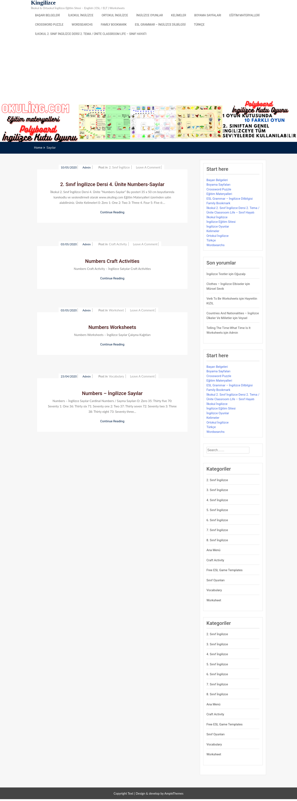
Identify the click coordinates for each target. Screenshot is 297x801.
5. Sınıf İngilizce (217, 510)
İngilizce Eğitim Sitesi (221, 222)
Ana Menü (213, 550)
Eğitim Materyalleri (244, 15)
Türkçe (199, 24)
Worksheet (116, 310)
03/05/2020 (69, 244)
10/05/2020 (69, 167)
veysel (243, 318)
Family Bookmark (114, 24)
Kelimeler (178, 15)
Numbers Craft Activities (112, 261)
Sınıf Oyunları (215, 580)
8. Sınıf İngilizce (217, 540)
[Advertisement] (148, 69)
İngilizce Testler (217, 274)
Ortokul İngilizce (115, 15)
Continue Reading (112, 212)
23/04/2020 (69, 376)
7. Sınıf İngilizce (217, 530)
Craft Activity (118, 244)
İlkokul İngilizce (80, 15)
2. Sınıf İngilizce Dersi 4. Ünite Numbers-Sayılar (112, 184)
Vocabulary (116, 376)
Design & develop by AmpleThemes (159, 793)
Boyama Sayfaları (207, 15)
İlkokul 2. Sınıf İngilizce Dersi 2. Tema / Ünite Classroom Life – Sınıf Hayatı (90, 34)
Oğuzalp (240, 274)
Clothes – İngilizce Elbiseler (225, 284)
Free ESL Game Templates (224, 570)
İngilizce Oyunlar (149, 15)
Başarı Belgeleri (47, 15)
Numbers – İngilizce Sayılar (112, 393)
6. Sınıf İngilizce (217, 520)
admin (86, 167)
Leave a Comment (148, 167)
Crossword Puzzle (49, 24)
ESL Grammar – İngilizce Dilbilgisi (160, 24)
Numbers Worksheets (112, 327)
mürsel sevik (215, 289)
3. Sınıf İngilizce (217, 490)
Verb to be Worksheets (222, 298)
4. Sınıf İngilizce (217, 500)
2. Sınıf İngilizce (119, 167)
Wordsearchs (82, 24)
